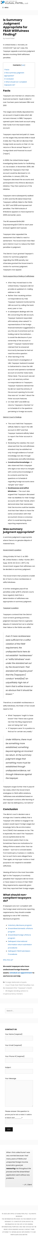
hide (23, 65)
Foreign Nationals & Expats (16, 982)
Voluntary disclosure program (20, 925)
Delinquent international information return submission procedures (20, 944)
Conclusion (9, 79)
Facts (6, 70)
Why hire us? (8, 960)
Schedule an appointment (21, 973)
